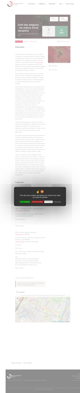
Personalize (48, 201)
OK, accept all (24, 201)
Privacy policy (57, 201)
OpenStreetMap (61, 321)
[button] (17, 299)
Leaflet (54, 321)
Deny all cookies (37, 201)
